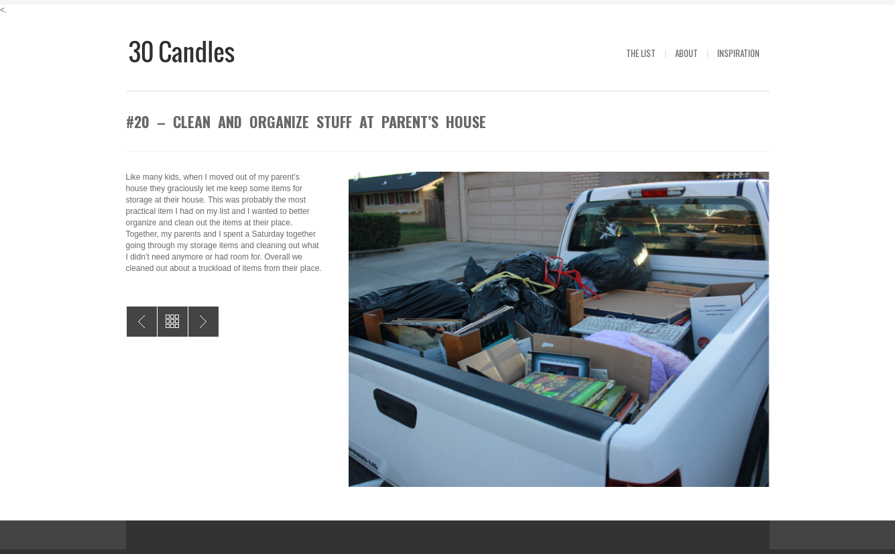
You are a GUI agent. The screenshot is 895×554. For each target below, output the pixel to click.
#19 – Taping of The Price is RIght (203, 322)
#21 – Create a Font (142, 322)
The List (641, 53)
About (686, 53)
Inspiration (738, 53)
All (173, 322)
